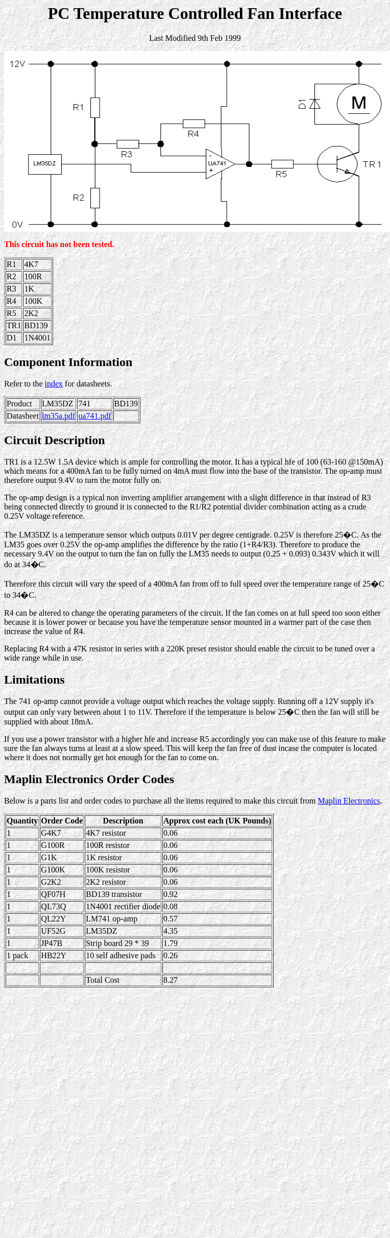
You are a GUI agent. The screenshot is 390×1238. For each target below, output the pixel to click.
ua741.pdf (94, 415)
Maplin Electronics (349, 800)
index (54, 383)
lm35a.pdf (58, 415)
